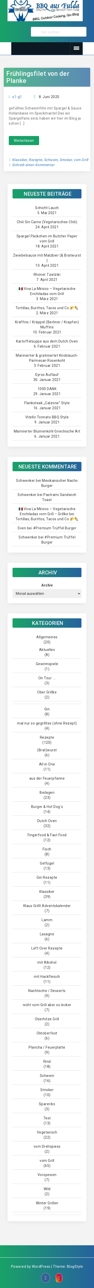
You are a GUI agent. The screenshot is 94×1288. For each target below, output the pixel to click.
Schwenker (25, 481)
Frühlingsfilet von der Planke (37, 77)
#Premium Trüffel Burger (55, 528)
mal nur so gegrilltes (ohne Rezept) (47, 723)
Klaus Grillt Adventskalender (47, 906)
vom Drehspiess (47, 1146)
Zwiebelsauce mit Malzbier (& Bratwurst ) (47, 257)
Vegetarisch (47, 1132)
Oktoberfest (47, 1033)
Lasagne (47, 934)
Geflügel (47, 863)
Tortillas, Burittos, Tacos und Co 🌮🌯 (47, 308)
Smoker (65, 160)
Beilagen (47, 792)
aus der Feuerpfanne (47, 778)
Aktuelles (47, 650)
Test (47, 1118)
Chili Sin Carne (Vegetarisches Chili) (47, 222)
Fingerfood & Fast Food (47, 835)
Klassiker (19, 160)
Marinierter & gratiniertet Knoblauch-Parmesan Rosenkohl (47, 358)
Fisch (47, 849)
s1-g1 (17, 97)
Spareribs (47, 1104)
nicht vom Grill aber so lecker (47, 1005)
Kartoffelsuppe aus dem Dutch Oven (47, 341)
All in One (47, 764)
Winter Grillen (47, 1203)
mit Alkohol (47, 962)
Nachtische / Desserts (47, 991)
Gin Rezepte (47, 877)
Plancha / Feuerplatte (47, 1047)
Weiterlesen (24, 141)
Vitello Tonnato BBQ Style (47, 417)
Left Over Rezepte (47, 948)
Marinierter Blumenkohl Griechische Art (47, 431)
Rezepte (35, 160)
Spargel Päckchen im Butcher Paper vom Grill (47, 238)
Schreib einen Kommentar (33, 165)
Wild (47, 1189)
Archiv (47, 585)
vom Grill (80, 160)
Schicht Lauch (47, 208)
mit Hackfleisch (47, 977)
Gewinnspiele (47, 664)
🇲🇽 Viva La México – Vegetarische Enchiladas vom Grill (47, 291)
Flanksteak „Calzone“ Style (47, 403)
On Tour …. (47, 678)
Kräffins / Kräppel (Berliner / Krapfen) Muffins (47, 324)
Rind (47, 1061)
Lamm (47, 920)
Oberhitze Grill (47, 1019)
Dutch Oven (47, 821)
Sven (22, 528)
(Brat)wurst (47, 750)
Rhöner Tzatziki (47, 275)
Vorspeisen (47, 1175)
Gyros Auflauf (47, 375)
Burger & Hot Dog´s (47, 807)
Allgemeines (47, 637)
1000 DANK (47, 389)
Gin (47, 709)
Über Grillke (47, 692)
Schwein (51, 160)
